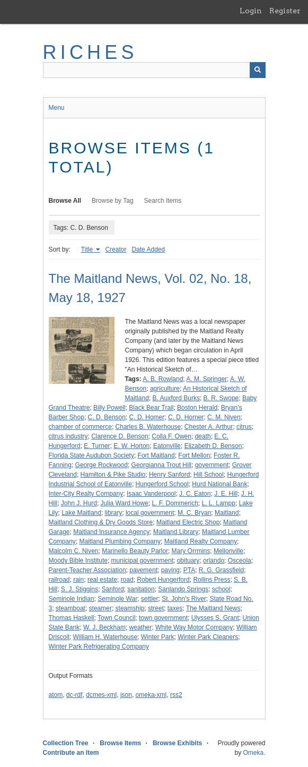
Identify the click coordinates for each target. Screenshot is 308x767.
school (221, 589)
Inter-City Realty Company (86, 493)
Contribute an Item (71, 752)
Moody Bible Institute (78, 560)
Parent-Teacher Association (87, 570)
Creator (115, 249)
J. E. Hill (225, 493)
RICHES (90, 52)
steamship (130, 608)
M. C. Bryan (194, 512)
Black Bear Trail (151, 407)
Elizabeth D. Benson (213, 446)
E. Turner (97, 446)
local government (150, 512)
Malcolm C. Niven (74, 551)
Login (251, 10)
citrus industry (68, 436)
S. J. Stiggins (79, 589)
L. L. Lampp (218, 503)
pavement (143, 570)
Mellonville (228, 551)
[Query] (154, 70)
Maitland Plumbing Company (120, 541)
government (211, 465)
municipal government (142, 560)
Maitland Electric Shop (187, 522)
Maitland (227, 512)
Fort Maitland (156, 455)
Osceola (239, 560)
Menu (57, 107)
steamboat (70, 608)
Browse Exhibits (177, 743)
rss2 (176, 695)
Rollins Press (211, 579)
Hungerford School (162, 484)
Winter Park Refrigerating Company (99, 646)
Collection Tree (66, 743)
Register (285, 10)
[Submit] (258, 70)
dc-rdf (74, 695)
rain (78, 579)
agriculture (165, 388)
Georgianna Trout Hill (161, 465)
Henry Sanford (169, 474)
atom (56, 695)
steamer (100, 608)
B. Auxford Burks (176, 398)
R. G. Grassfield (221, 570)
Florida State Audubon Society (91, 455)
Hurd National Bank (219, 484)
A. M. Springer (206, 379)
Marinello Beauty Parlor (135, 551)
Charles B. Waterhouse (148, 426)
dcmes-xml (101, 695)
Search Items (163, 200)
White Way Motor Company (194, 627)
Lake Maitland (81, 512)
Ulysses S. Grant (215, 618)
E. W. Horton (131, 446)
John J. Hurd (79, 503)
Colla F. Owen (171, 436)
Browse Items (120, 743)
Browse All (65, 200)
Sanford (113, 589)
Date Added (148, 249)
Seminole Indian (71, 598)
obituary (188, 560)
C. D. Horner (186, 417)
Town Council (116, 618)
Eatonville (167, 446)
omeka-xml (151, 695)
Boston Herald (197, 407)
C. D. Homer (147, 417)
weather (140, 627)
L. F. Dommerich (175, 503)
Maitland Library (175, 532)
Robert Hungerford (163, 579)
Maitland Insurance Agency (111, 532)
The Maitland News (213, 608)
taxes (175, 608)
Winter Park (157, 637)
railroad (59, 579)
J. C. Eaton (194, 493)
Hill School (208, 474)
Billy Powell (109, 407)
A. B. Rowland (163, 379)
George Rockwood (101, 465)
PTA (189, 570)
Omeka (253, 752)
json (126, 695)
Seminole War (117, 598)
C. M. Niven (224, 417)
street (156, 608)
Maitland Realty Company (200, 541)
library (113, 512)
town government (163, 618)
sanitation (140, 589)
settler (150, 598)
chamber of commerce (80, 426)
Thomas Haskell (71, 618)
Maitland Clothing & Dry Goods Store (101, 522)
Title (88, 249)
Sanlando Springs (183, 589)
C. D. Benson (107, 417)
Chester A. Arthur (208, 426)
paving (170, 570)
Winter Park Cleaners (208, 637)
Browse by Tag (113, 200)
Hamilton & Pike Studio (113, 474)
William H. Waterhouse (105, 637)
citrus (244, 426)
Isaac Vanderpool (151, 493)
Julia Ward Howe (124, 503)
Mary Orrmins (191, 551)
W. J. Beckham (104, 627)
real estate (102, 579)
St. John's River (184, 598)
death (203, 436)
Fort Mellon (194, 455)
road (127, 579)
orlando (213, 560)
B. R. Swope (221, 398)
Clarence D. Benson (119, 436)
